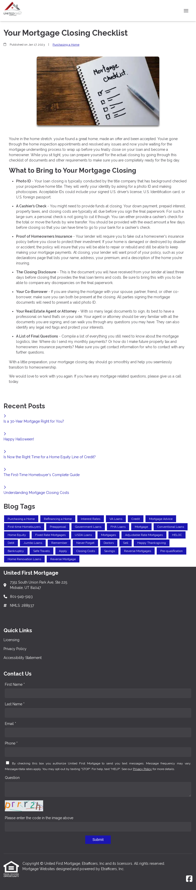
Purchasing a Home (66, 44)
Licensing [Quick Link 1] (11, 640)
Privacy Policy (142, 769)
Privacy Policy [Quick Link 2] (15, 649)
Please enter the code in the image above (39, 818)
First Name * (15, 684)
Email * (10, 724)
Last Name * (14, 704)
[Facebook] (189, 879)
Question (12, 778)
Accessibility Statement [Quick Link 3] (23, 658)
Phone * (11, 743)
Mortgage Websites (39, 869)
